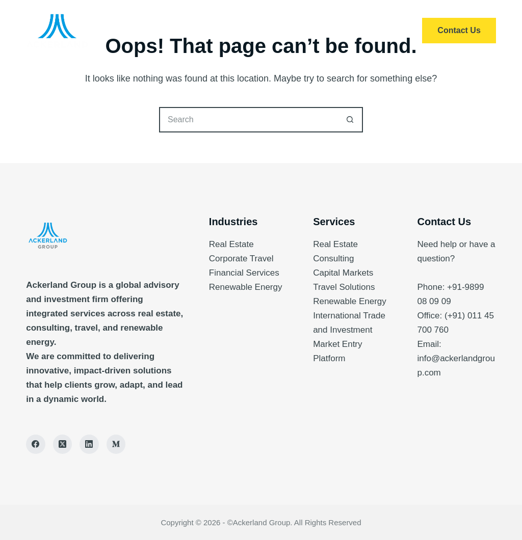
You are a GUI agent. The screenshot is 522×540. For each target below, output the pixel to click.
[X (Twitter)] (62, 444)
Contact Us (458, 30)
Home (161, 30)
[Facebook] (35, 444)
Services (221, 30)
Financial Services (244, 273)
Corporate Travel (241, 258)
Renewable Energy (245, 287)
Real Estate (231, 244)
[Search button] (350, 119)
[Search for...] (248, 119)
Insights (354, 30)
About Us (288, 30)
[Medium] (116, 444)
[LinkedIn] (89, 444)
